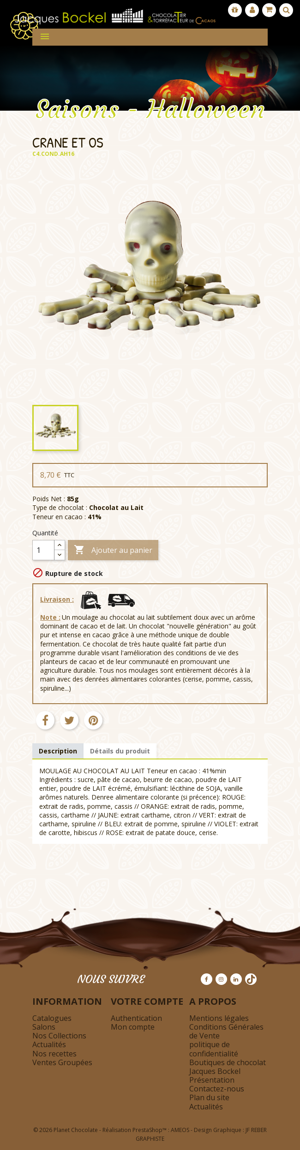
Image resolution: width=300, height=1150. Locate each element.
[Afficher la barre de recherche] (286, 10)
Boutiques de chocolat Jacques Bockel (227, 1066)
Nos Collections (59, 1036)
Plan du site (209, 1097)
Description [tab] (58, 751)
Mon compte (133, 1027)
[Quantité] (43, 550)
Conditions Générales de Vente (226, 1031)
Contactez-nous (216, 1089)
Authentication (136, 1018)
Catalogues (52, 1018)
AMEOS (180, 1130)
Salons (43, 1027)
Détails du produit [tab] (120, 751)
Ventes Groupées (62, 1062)
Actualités (49, 1044)
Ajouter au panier (113, 550)
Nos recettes (54, 1054)
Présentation (211, 1080)
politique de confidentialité (213, 1048)
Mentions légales (219, 1018)
